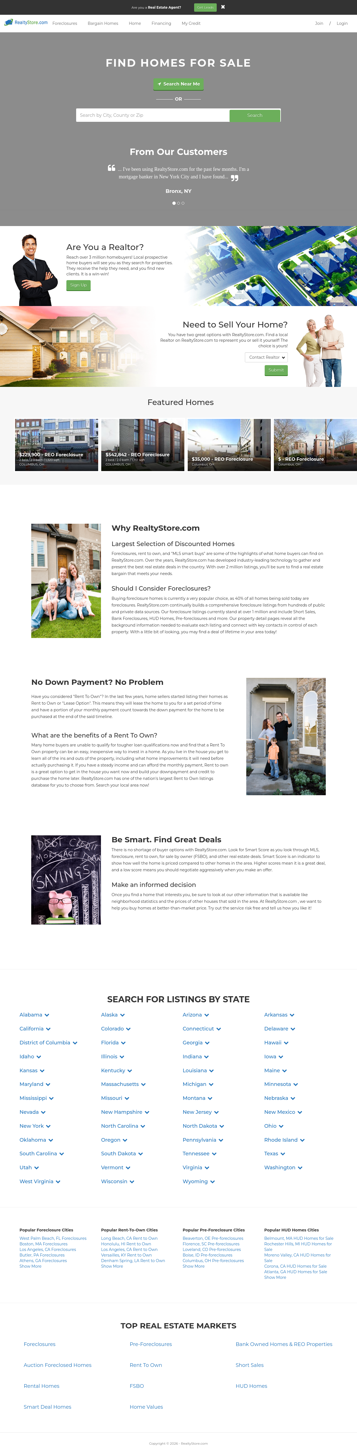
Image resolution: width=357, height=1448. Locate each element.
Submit (277, 368)
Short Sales (250, 1340)
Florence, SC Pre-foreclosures (211, 1219)
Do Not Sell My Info (212, 1434)
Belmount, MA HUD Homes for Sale (299, 1213)
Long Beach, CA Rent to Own (129, 1213)
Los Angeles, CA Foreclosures (48, 1224)
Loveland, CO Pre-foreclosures (212, 1224)
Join (319, 23)
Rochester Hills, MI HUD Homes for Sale (298, 1222)
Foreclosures (64, 23)
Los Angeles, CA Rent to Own (129, 1224)
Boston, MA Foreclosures (43, 1219)
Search (255, 115)
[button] (35, 990)
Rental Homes (41, 1361)
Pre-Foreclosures (151, 1319)
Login (342, 23)
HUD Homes (251, 1361)
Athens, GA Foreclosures (43, 1235)
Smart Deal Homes (47, 1382)
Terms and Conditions (176, 1434)
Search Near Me (178, 84)
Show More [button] (31, 1241)
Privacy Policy (143, 1434)
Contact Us (120, 1434)
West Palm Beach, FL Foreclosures (53, 1213)
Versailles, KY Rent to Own (126, 1230)
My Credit (191, 23)
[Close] (223, 7)
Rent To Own (146, 1340)
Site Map (238, 1434)
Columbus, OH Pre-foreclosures (213, 1235)
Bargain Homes (103, 23)
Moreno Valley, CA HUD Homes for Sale (297, 1233)
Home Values (146, 1382)
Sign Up (78, 284)
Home (135, 23)
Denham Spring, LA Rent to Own (133, 1235)
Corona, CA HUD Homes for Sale (295, 1241)
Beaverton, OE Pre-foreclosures (213, 1213)
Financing (161, 23)
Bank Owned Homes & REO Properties (284, 1319)
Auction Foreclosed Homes (57, 1340)
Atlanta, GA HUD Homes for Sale (295, 1247)
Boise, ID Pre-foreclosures (207, 1230)
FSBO (137, 1361)
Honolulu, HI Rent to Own (126, 1219)
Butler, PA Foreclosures (42, 1230)
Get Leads (206, 7)
